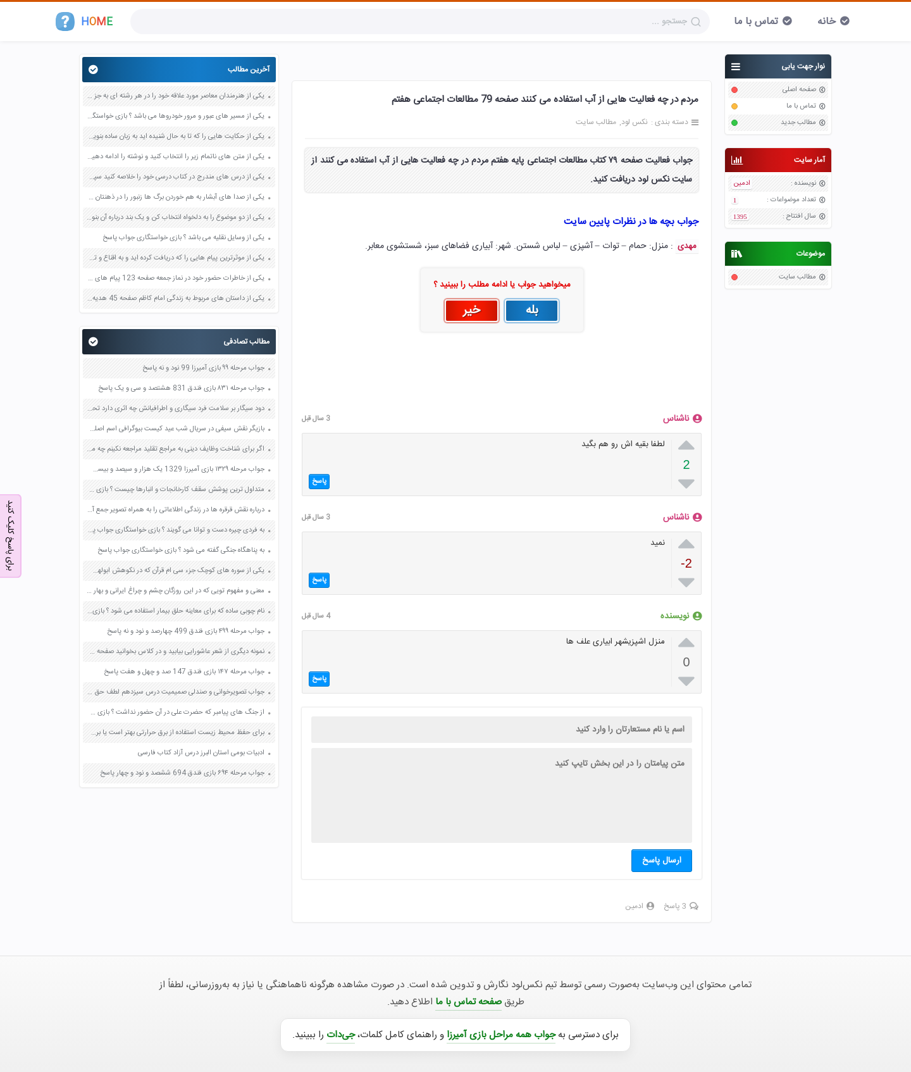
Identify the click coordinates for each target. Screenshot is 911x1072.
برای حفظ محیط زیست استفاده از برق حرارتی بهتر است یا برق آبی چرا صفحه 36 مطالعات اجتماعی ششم (175, 733)
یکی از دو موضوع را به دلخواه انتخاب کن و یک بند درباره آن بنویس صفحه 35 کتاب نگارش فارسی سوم (175, 217)
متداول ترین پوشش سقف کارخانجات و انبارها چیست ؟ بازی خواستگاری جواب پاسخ (175, 489)
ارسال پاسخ (661, 861)
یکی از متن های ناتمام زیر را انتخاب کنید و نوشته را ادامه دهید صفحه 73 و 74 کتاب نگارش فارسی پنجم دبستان (175, 157)
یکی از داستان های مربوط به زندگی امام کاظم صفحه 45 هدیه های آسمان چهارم (175, 298)
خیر (471, 311)
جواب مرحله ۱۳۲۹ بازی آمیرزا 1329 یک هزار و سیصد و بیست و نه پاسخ (175, 469)
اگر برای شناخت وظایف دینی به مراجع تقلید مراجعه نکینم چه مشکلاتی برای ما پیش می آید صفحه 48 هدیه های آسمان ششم (175, 449)
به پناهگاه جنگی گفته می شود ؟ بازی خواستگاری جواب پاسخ (180, 550)
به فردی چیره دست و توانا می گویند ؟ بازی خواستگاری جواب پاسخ (175, 530)
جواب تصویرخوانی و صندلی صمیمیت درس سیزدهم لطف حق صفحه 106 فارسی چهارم (175, 692)
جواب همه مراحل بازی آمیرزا (501, 1035)
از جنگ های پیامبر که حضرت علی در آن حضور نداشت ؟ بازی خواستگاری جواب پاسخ (175, 712)
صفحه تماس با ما (468, 1002)
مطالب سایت (797, 277)
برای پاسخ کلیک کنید (10, 535)
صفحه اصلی (799, 90)
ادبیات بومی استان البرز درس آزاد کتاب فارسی (201, 753)
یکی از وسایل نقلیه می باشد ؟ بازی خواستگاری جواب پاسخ (183, 238)
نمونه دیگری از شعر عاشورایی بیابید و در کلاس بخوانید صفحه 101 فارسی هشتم (175, 652)
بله (532, 311)
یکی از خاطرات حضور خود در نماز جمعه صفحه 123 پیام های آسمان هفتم (175, 278)
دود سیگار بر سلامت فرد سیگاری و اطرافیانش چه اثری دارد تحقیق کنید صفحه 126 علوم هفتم (175, 408)
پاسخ (319, 481)
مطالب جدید (798, 122)
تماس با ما (756, 21)
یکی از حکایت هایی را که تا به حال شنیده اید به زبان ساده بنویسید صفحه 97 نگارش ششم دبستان (175, 136)
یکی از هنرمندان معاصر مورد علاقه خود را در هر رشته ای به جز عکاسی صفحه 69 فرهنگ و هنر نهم (175, 96)
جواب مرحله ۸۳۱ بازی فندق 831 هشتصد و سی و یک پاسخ (181, 388)
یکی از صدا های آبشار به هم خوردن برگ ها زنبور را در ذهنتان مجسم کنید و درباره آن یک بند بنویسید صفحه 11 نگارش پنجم (175, 197)
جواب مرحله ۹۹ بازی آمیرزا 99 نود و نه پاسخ (203, 368)
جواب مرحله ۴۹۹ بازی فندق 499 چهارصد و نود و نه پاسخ (185, 631)
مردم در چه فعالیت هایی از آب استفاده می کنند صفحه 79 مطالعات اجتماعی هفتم (545, 100)
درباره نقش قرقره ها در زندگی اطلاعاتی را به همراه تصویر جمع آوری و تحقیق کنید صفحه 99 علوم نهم (175, 510)
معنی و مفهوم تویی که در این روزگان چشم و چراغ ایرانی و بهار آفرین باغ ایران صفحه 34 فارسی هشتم (175, 591)
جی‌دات (340, 1035)
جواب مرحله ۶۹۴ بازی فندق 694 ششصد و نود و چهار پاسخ (182, 773)
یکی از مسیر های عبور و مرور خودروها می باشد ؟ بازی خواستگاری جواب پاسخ (175, 116)
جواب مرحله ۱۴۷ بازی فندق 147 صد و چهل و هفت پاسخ (184, 672)
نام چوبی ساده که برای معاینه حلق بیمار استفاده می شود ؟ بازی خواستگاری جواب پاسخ (175, 611)
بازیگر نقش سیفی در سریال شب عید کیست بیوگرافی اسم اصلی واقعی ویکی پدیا (175, 429)
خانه (826, 21)
